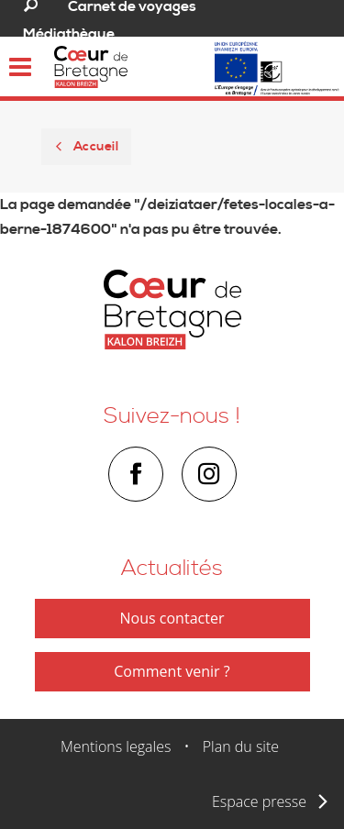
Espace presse (259, 801)
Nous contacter (172, 618)
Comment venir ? (171, 671)
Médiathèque (69, 34)
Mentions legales (116, 746)
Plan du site (241, 746)
